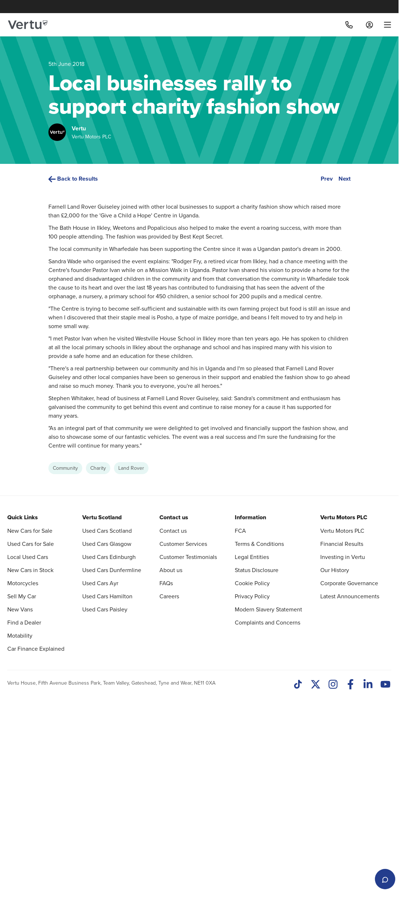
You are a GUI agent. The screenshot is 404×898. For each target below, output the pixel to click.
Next (344, 178)
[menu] (385, 24)
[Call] (349, 24)
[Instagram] (333, 886)
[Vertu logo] (27, 25)
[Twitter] (315, 886)
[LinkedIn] (368, 886)
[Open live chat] (385, 879)
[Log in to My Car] (369, 24)
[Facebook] (350, 886)
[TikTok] (298, 886)
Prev (327, 178)
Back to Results (73, 178)
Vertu (79, 128)
